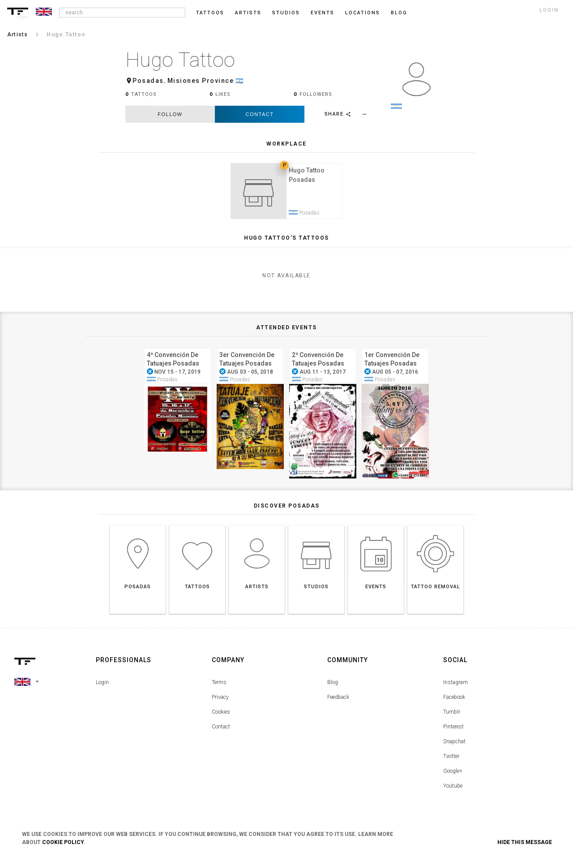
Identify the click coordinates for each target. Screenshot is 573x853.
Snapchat (454, 744)
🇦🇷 (239, 80)
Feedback (338, 700)
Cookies (221, 714)
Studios (286, 13)
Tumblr (451, 714)
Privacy (220, 700)
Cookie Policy (63, 842)
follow (170, 114)
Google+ (452, 774)
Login (102, 685)
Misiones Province (200, 80)
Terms (219, 685)
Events (322, 13)
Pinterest (453, 729)
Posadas (148, 80)
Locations (362, 13)
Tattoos (210, 13)
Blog (332, 685)
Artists (248, 13)
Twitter (451, 759)
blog (399, 13)
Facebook (454, 700)
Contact (260, 114)
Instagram (455, 685)
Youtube (452, 788)
